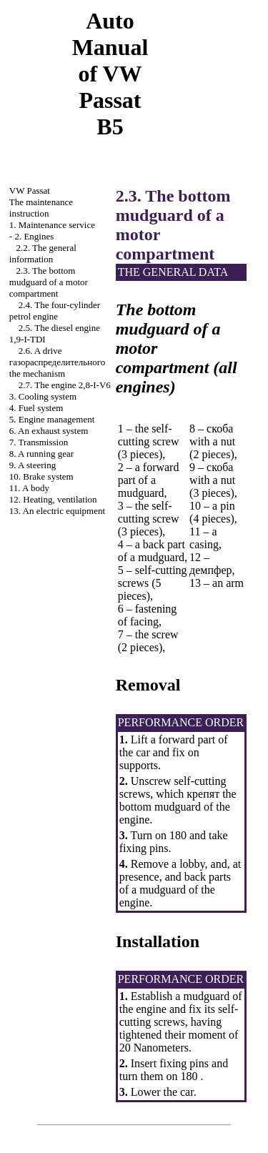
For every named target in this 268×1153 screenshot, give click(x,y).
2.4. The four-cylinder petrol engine (54, 311)
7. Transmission (38, 442)
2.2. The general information (42, 253)
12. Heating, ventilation (53, 499)
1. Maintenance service (52, 224)
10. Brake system (41, 476)
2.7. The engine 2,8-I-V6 (65, 385)
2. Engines (34, 236)
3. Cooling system (42, 396)
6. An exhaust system (49, 430)
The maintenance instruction (41, 208)
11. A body (29, 488)
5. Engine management (52, 419)
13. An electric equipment (57, 510)
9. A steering (32, 465)
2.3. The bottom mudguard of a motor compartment (48, 282)
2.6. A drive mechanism (57, 362)
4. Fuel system (36, 407)
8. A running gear (41, 453)
